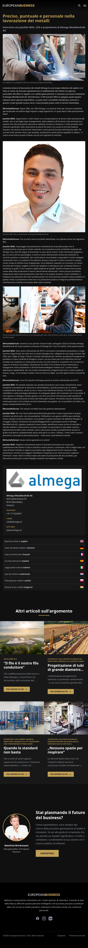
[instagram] (44, 918)
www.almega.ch (14, 530)
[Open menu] (83, 5)
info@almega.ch (14, 521)
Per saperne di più (16, 689)
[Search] (79, 5)
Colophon (61, 935)
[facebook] (37, 918)
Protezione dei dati (77, 935)
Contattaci (47, 853)
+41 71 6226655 (14, 513)
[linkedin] (50, 918)
